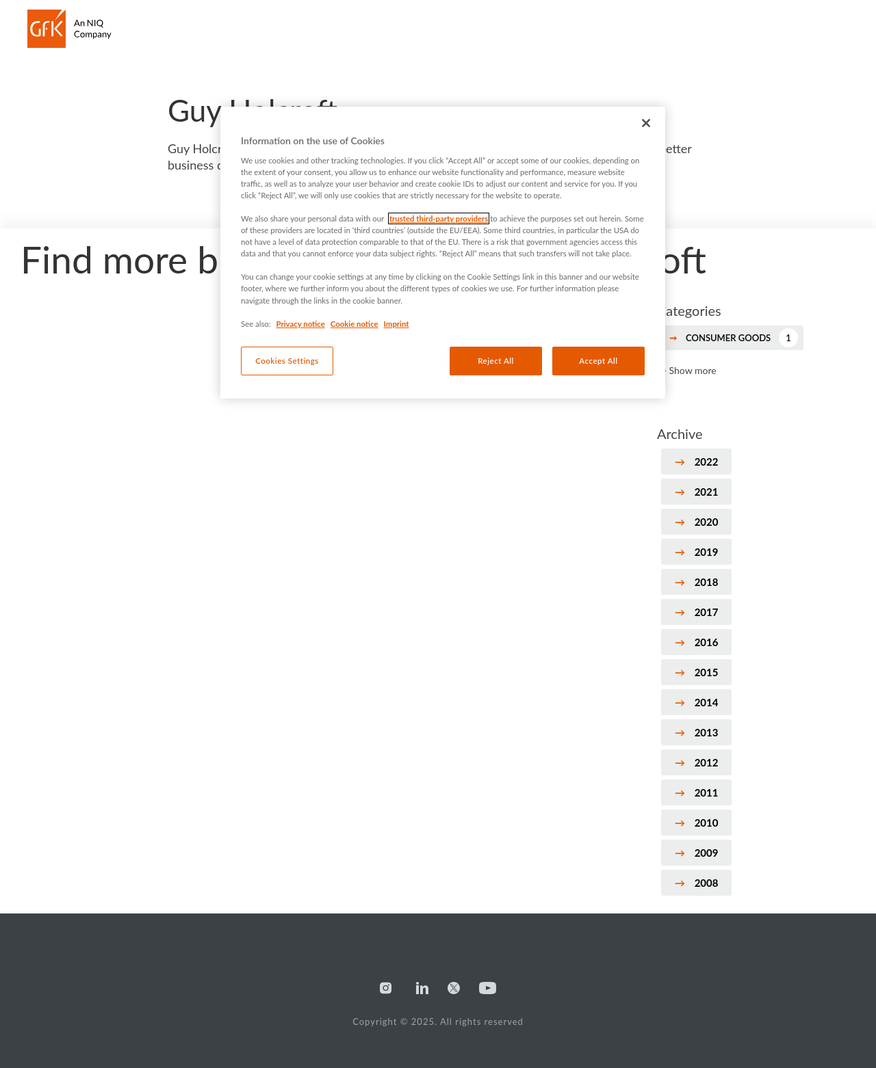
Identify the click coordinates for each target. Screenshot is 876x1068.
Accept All (598, 360)
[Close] (646, 123)
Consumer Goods (742, 337)
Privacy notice (300, 323)
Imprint (396, 323)
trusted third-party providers (438, 218)
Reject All (496, 360)
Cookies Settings (287, 360)
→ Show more (687, 370)
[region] (442, 252)
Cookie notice (354, 323)
